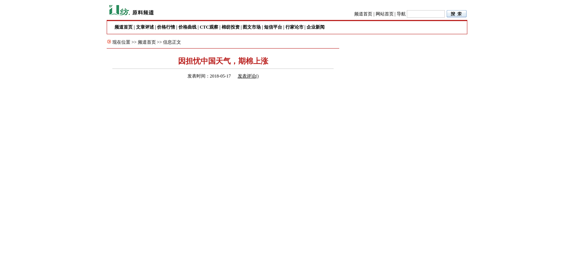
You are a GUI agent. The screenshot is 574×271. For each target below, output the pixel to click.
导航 (401, 14)
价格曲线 (187, 27)
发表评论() (248, 76)
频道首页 (363, 14)
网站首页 (385, 14)
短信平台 (273, 27)
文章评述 (145, 27)
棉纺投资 (231, 27)
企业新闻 (316, 27)
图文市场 (252, 27)
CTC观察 (209, 27)
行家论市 (294, 27)
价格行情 (166, 27)
